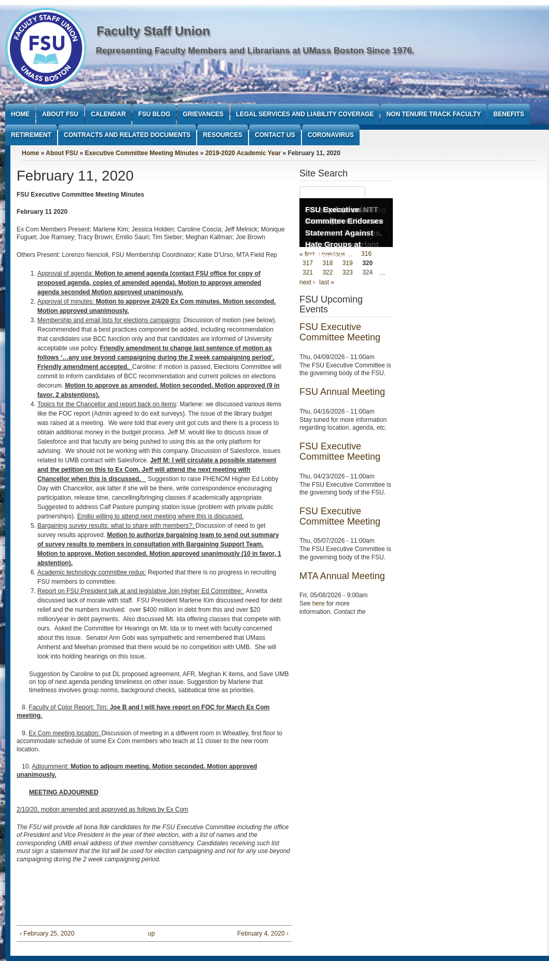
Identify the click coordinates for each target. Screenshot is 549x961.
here (318, 603)
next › (307, 282)
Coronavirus (331, 135)
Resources (222, 135)
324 (367, 273)
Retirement (31, 135)
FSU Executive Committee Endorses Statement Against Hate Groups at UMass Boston (344, 232)
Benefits (508, 114)
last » (326, 282)
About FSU (60, 114)
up (151, 933)
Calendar (108, 114)
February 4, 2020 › (263, 933)
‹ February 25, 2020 (47, 933)
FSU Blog (154, 114)
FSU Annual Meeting (342, 392)
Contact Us (275, 135)
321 (308, 273)
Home (20, 114)
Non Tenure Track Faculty (433, 114)
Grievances (203, 114)
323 (347, 273)
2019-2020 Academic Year (243, 153)
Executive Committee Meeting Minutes (142, 153)
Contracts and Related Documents (127, 135)
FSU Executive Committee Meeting (339, 332)
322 (327, 273)
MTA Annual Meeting (342, 576)
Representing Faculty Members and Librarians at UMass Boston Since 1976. (255, 51)
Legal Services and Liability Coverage (305, 114)
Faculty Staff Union (153, 31)
